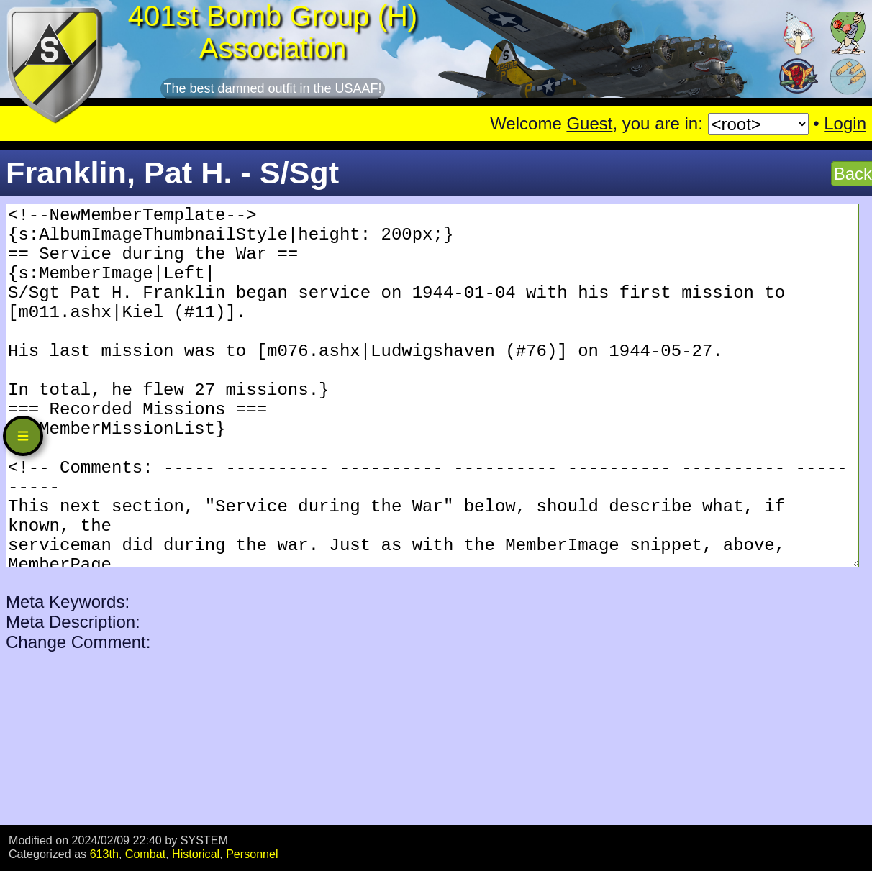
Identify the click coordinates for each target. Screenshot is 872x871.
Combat (145, 853)
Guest (589, 123)
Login (845, 123)
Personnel (252, 853)
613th (104, 853)
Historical (195, 853)
